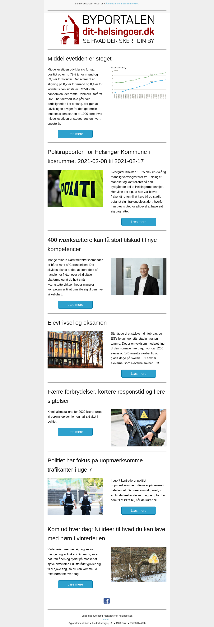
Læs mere (75, 134)
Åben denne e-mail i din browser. (122, 3)
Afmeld (106, 619)
